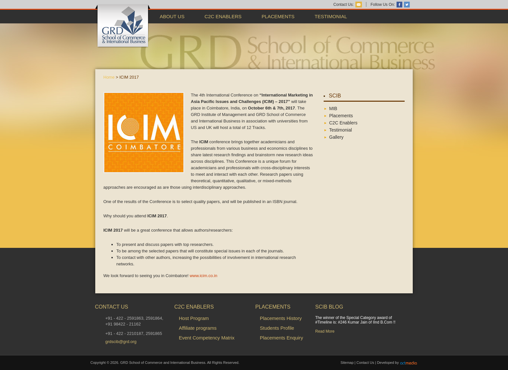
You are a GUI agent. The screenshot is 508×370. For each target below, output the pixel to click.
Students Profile (277, 328)
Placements (277, 16)
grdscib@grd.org (120, 341)
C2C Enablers (222, 16)
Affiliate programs (197, 328)
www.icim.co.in (203, 275)
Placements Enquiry (281, 337)
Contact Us (365, 362)
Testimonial (331, 16)
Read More (324, 331)
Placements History (281, 318)
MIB (333, 108)
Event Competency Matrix (207, 337)
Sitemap (347, 362)
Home (109, 77)
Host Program (194, 318)
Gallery (336, 137)
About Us (172, 16)
